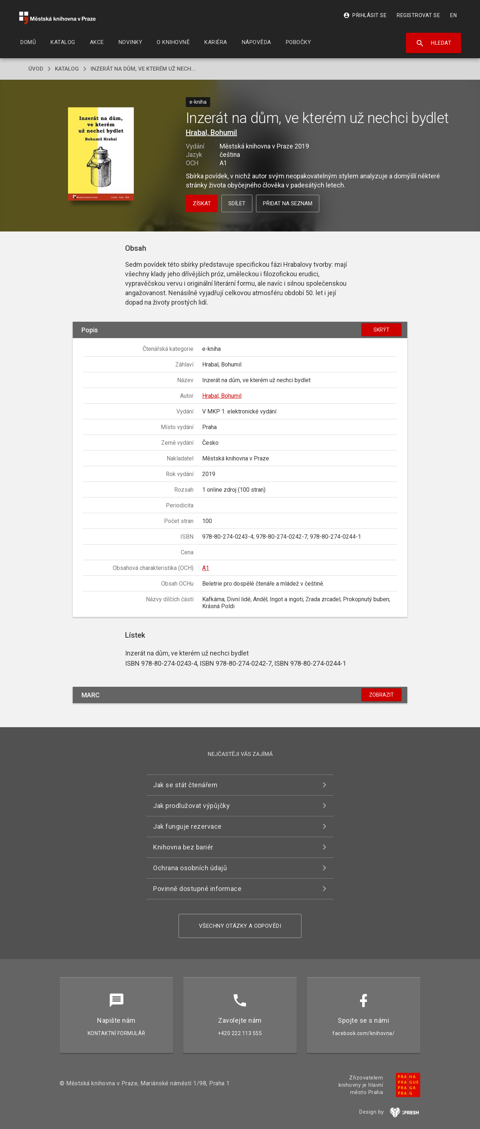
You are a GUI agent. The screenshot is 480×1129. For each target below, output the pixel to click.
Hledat (434, 43)
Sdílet (236, 203)
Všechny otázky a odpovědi (240, 926)
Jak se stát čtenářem (185, 785)
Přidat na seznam (287, 203)
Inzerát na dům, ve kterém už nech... (143, 69)
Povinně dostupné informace (197, 888)
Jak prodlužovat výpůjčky (191, 805)
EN (453, 15)
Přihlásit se (365, 15)
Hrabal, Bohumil (211, 132)
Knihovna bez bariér (183, 847)
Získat (202, 203)
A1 (205, 567)
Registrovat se (418, 15)
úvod (35, 69)
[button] (101, 154)
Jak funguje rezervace (187, 826)
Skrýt (381, 330)
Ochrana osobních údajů (190, 868)
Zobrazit (381, 695)
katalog (67, 69)
